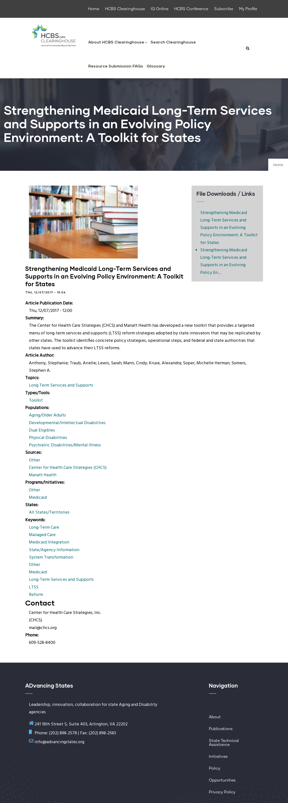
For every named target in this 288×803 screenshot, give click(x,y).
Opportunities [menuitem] (222, 780)
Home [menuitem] (93, 9)
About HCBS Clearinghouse (117, 42)
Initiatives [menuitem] (218, 757)
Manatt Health (42, 475)
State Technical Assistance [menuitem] (224, 743)
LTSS (34, 587)
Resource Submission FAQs (115, 66)
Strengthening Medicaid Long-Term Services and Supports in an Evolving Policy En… (223, 261)
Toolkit (36, 400)
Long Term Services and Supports (61, 385)
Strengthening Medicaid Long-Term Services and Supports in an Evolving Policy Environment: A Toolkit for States (229, 227)
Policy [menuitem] (214, 768)
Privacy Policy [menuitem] (222, 792)
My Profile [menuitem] (248, 9)
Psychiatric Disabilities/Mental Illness (65, 445)
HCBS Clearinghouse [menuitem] (125, 9)
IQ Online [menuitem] (159, 9)
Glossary (156, 66)
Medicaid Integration (49, 542)
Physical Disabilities (48, 437)
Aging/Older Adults (47, 415)
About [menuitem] (215, 717)
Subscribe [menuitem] (223, 9)
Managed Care (42, 535)
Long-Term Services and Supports (61, 579)
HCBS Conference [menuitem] (191, 9)
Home (278, 165)
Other (34, 460)
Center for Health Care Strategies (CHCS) (68, 467)
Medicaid (38, 497)
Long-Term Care (44, 527)
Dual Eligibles (42, 430)
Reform (36, 594)
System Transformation (51, 557)
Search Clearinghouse (173, 42)
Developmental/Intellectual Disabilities (67, 423)
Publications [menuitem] (221, 729)
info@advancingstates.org (59, 742)
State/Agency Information (54, 550)
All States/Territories (49, 512)
